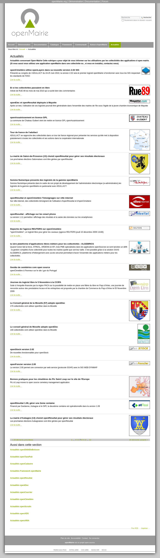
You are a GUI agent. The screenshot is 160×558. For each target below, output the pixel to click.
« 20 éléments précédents (22, 440)
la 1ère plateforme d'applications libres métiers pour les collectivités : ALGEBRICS (52, 244)
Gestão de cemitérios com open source (30, 267)
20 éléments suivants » (138, 440)
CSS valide (84, 550)
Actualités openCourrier (21, 492)
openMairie (69, 542)
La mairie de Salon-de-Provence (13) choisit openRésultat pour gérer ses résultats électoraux (57, 156)
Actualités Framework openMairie (25, 471)
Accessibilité (76, 538)
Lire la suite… (16, 80)
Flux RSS (134, 528)
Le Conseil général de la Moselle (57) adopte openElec (37, 303)
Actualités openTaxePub (21, 457)
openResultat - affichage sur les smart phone (33, 214)
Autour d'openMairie (98, 45)
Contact (85, 538)
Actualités (115, 45)
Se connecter (94, 538)
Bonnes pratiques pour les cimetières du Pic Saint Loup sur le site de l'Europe (49, 379)
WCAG (104, 550)
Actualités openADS (19, 513)
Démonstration (75, 1)
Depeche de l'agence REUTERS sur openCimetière (35, 229)
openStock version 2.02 (22, 349)
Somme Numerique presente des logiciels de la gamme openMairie (44, 180)
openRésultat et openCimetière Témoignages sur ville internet (41, 198)
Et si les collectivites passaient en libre (30, 88)
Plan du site (65, 538)
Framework (67, 45)
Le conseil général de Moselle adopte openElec (34, 327)
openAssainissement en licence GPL (28, 117)
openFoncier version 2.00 (23, 364)
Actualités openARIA (19, 520)
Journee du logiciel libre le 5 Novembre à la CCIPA (35, 282)
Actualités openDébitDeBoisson (25, 450)
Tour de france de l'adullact (24, 132)
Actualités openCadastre (21, 464)
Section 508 (95, 550)
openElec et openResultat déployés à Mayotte (33, 102)
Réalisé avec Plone (60, 550)
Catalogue (54, 45)
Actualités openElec (19, 485)
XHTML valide (74, 550)
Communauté (81, 45)
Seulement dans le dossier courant (138, 20)
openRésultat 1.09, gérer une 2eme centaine (32, 403)
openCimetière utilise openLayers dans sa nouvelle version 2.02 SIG (44, 70)
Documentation (92, 1)
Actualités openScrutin (20, 506)
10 (85, 440)
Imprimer (144, 528)
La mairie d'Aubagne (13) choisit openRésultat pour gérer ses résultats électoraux (51, 418)
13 (90, 440)
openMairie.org (59, 1)
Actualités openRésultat (21, 478)
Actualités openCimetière (21, 499)
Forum (105, 1)
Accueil (11, 45)
